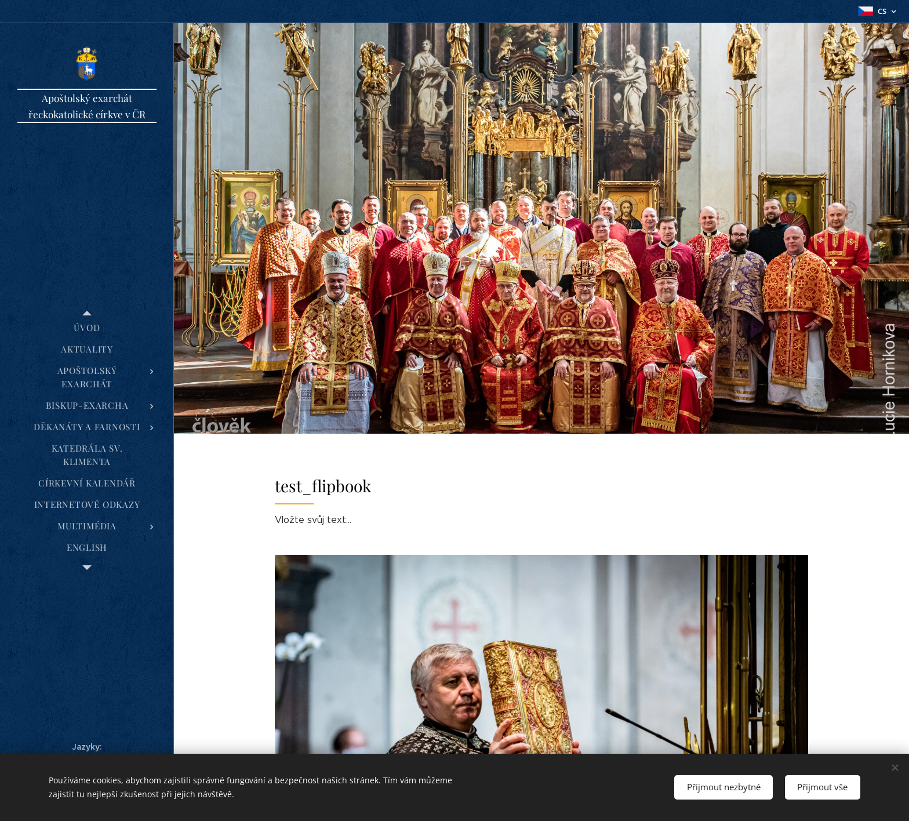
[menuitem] (86, 328)
